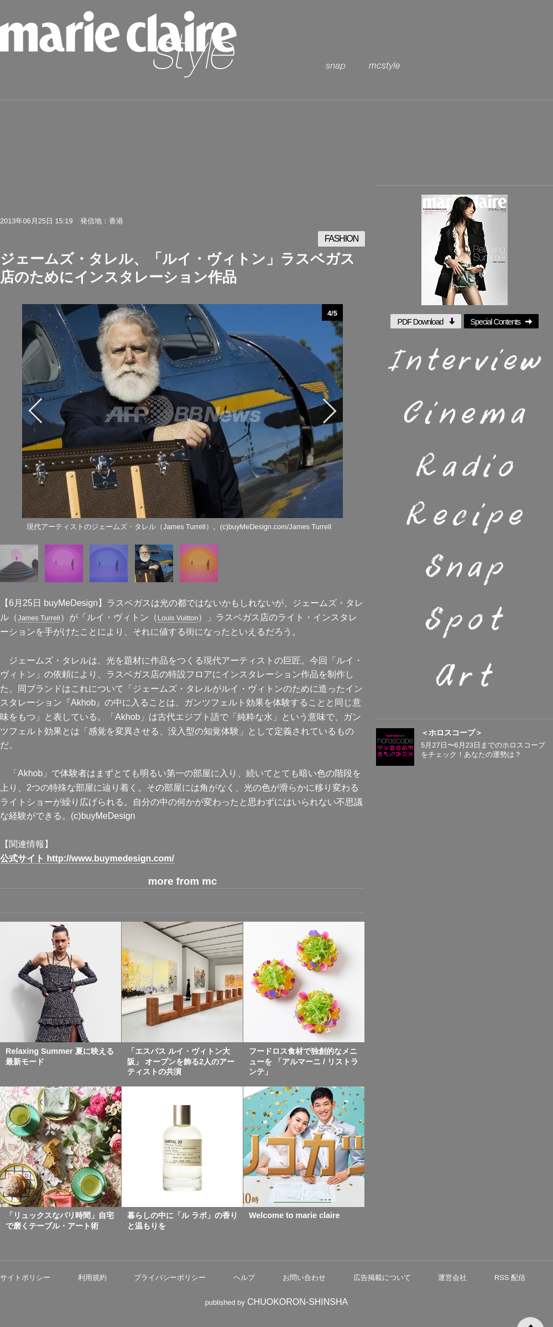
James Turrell (39, 618)
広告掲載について (382, 1277)
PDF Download (426, 321)
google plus (258, 192)
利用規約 (92, 1277)
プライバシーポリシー (170, 1277)
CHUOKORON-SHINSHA (297, 1302)
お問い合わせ (304, 1277)
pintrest (221, 192)
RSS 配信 (509, 1277)
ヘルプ (244, 1277)
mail (185, 192)
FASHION (341, 238)
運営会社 (452, 1277)
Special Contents (501, 321)
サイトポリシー (25, 1277)
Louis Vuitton (178, 618)
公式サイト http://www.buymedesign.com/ (87, 858)
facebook (149, 192)
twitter (113, 192)
